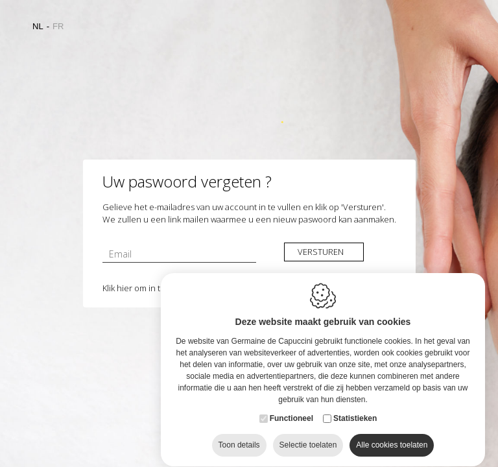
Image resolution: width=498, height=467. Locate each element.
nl (37, 26)
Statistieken (355, 406)
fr (58, 26)
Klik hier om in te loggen (147, 288)
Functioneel (291, 406)
